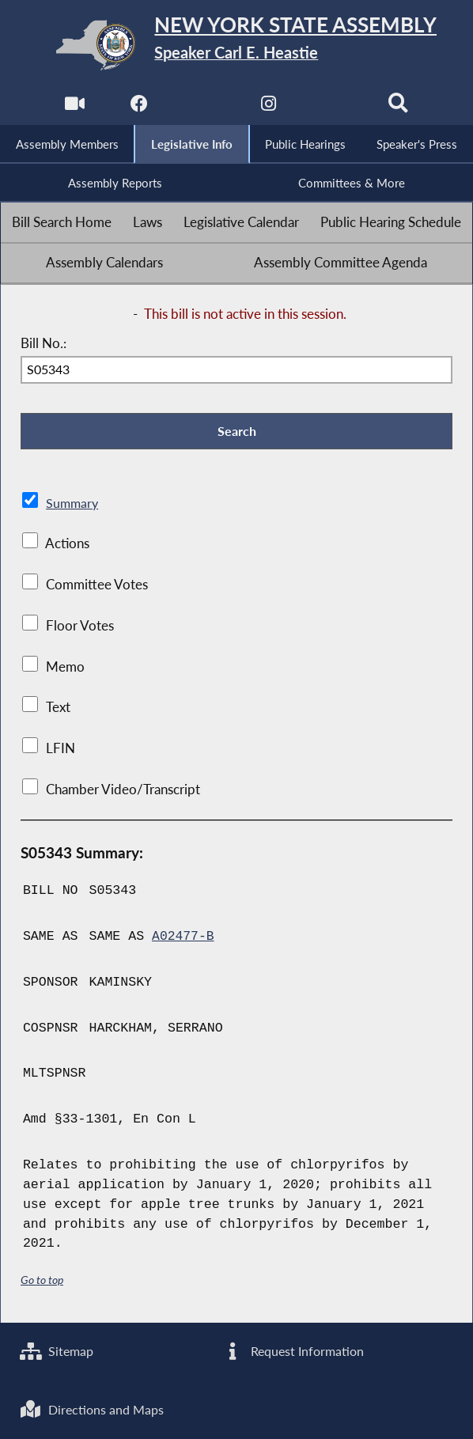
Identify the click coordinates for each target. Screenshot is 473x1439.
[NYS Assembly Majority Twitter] (203, 107)
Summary (73, 505)
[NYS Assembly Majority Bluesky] (334, 107)
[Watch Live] (74, 107)
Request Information (294, 1350)
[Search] (399, 107)
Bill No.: (43, 345)
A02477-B (183, 939)
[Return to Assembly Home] (237, 44)
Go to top (42, 1282)
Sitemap (58, 1350)
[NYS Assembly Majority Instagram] (269, 107)
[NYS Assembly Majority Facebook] (139, 107)
